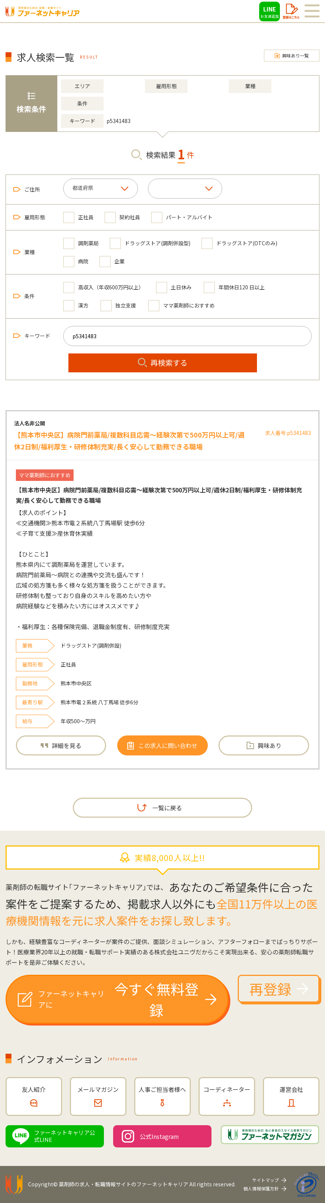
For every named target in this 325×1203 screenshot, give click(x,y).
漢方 (75, 305)
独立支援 (118, 305)
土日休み (174, 287)
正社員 (78, 217)
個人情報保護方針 (261, 1188)
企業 (112, 261)
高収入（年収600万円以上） (103, 287)
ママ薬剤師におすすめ (181, 305)
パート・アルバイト (182, 217)
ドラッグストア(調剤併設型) (150, 243)
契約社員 (122, 217)
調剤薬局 (81, 243)
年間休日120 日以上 (234, 287)
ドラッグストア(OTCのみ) (239, 243)
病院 (75, 261)
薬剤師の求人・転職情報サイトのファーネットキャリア (123, 1184)
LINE (269, 11)
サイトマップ (265, 1180)
